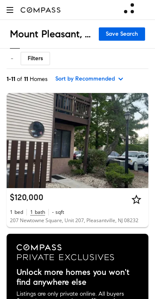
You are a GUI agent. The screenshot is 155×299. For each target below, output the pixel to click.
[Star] (136, 199)
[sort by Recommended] (90, 79)
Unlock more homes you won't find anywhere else (73, 277)
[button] (10, 10)
